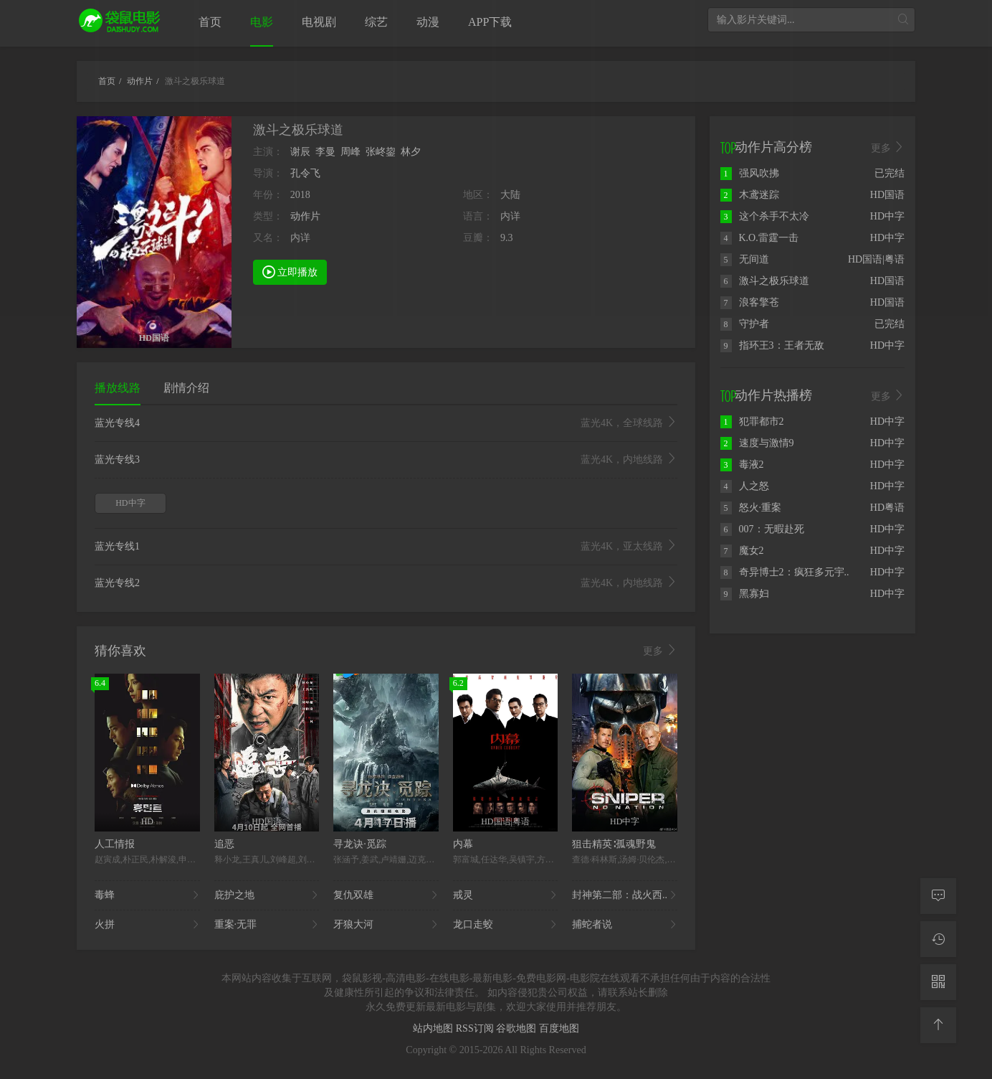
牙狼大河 (386, 925)
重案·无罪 (267, 925)
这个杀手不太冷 (764, 216)
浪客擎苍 (749, 302)
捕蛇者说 (624, 925)
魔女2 (742, 550)
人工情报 (115, 844)
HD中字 (130, 503)
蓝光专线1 (386, 547)
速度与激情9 (757, 443)
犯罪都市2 (752, 421)
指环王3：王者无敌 (772, 345)
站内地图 (434, 1028)
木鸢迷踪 (749, 194)
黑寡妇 (744, 593)
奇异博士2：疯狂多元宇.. (784, 572)
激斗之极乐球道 (764, 280)
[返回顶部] (938, 1025)
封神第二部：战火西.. (624, 895)
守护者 (744, 324)
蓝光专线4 (386, 423)
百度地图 (559, 1028)
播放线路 (117, 388)
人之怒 (744, 486)
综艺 (376, 22)
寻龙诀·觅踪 (359, 844)
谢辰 (300, 151)
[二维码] (938, 982)
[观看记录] (938, 939)
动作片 (305, 216)
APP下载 (490, 22)
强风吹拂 (749, 173)
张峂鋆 (381, 151)
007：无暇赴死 (762, 529)
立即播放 (290, 271)
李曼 (325, 151)
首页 (210, 22)
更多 (660, 650)
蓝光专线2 (386, 583)
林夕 (411, 151)
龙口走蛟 (505, 925)
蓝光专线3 (386, 460)
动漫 (427, 22)
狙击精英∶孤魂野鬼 (614, 844)
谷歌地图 (517, 1028)
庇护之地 (267, 895)
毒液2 (742, 464)
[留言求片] (938, 896)
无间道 (744, 259)
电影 (261, 22)
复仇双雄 (386, 895)
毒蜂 (147, 895)
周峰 (350, 151)
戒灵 (505, 895)
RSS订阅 (476, 1028)
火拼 (147, 925)
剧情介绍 (186, 388)
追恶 (224, 844)
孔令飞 (305, 173)
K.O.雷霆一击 (759, 237)
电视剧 (319, 22)
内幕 (463, 844)
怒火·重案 (751, 507)
